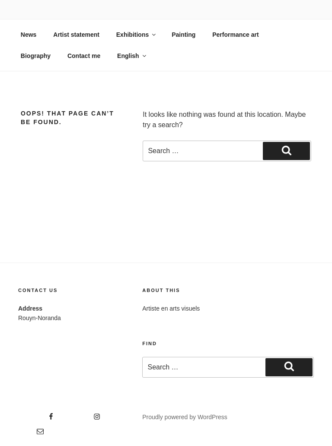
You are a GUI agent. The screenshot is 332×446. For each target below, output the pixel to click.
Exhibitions (136, 34)
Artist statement (76, 34)
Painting (183, 34)
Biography (36, 55)
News (29, 34)
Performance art (235, 34)
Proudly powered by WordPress (184, 417)
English (132, 55)
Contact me (83, 55)
